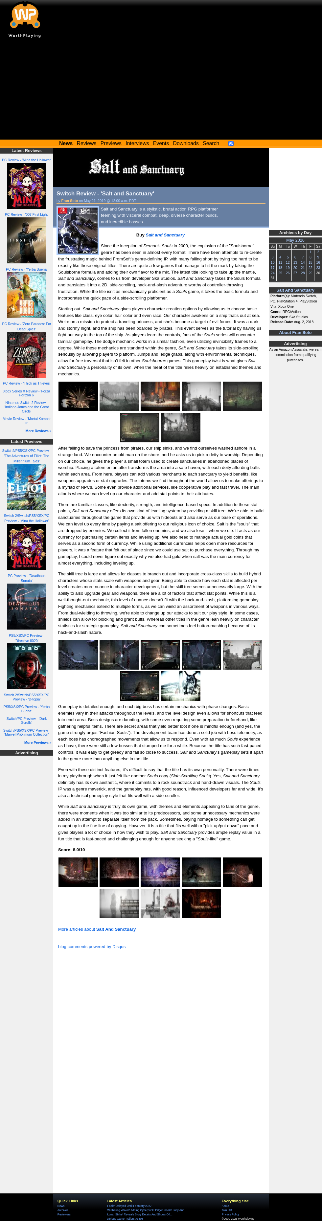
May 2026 (295, 240)
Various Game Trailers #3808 (125, 1218)
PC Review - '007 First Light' (26, 214)
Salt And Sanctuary (295, 290)
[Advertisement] (161, 90)
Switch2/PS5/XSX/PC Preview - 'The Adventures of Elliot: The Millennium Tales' (26, 456)
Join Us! (227, 1210)
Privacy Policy (230, 1214)
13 (295, 262)
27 (295, 273)
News (61, 1206)
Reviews (87, 143)
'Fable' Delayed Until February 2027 (129, 1206)
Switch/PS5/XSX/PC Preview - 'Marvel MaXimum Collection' (26, 732)
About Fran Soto (295, 332)
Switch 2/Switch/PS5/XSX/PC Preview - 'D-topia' (26, 697)
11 (280, 262)
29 (310, 273)
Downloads (186, 143)
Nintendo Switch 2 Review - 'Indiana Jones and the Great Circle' (26, 407)
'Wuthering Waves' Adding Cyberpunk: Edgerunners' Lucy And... (147, 1210)
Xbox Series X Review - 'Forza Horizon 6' (26, 393)
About (225, 1206)
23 (318, 268)
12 (288, 262)
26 (288, 273)
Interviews (137, 143)
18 (280, 268)
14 (303, 262)
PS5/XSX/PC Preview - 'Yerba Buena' (27, 709)
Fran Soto (69, 201)
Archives (63, 1210)
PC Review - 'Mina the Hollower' (26, 160)
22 (310, 268)
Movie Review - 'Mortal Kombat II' (27, 421)
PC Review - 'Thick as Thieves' (27, 383)
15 (310, 262)
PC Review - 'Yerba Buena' (26, 269)
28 (303, 273)
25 (280, 273)
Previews (111, 143)
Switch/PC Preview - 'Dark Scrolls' (27, 721)
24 (273, 273)
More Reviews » (39, 431)
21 (303, 268)
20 (295, 268)
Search (211, 143)
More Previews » (38, 742)
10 (273, 262)
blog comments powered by (92, 946)
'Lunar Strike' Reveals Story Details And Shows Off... (139, 1214)
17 (273, 268)
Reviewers (64, 1214)
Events (161, 143)
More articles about (97, 929)
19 (288, 268)
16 (318, 262)
